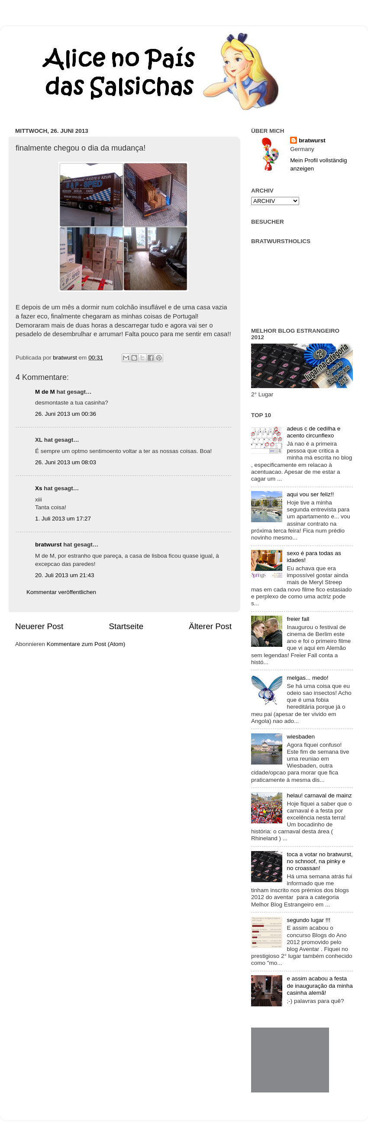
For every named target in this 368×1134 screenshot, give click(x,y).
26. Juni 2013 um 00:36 (65, 414)
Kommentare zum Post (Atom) (86, 644)
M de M (45, 392)
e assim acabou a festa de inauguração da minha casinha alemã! (319, 985)
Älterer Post (210, 626)
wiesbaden (301, 736)
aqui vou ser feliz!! (310, 494)
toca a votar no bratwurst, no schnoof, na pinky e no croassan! (319, 861)
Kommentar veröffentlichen (61, 592)
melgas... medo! (307, 678)
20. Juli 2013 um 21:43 (64, 575)
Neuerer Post (39, 626)
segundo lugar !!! (308, 920)
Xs (38, 488)
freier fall (298, 619)
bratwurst (48, 544)
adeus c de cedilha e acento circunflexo (313, 432)
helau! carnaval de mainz (319, 795)
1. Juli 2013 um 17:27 (63, 518)
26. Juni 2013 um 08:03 (65, 462)
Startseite (126, 626)
